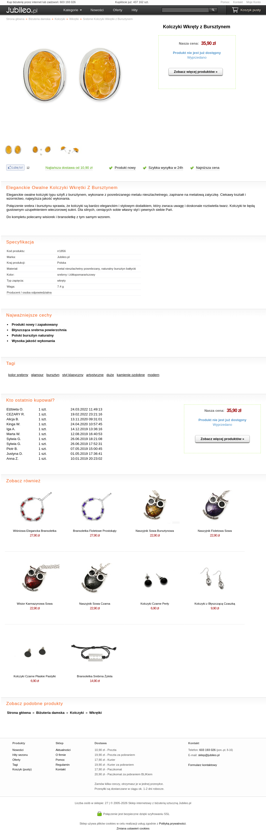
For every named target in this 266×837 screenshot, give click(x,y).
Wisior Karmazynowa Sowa (35, 603)
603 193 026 (207, 749)
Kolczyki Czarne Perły (155, 603)
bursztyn (52, 375)
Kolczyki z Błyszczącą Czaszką (215, 603)
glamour (37, 375)
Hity (135, 10)
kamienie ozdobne (131, 375)
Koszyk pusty (250, 10)
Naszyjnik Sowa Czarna (94, 603)
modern (153, 375)
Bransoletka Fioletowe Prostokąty (94, 530)
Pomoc (225, 2)
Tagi (15, 764)
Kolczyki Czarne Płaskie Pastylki (34, 676)
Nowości (97, 10)
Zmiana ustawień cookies (132, 828)
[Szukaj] (185, 10)
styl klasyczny (72, 375)
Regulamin (63, 764)
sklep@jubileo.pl (209, 755)
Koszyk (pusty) (22, 769)
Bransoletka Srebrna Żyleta (94, 676)
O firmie (61, 754)
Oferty (117, 10)
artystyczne (95, 375)
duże (110, 375)
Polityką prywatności (172, 823)
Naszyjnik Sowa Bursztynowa (155, 530)
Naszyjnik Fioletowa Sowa (215, 530)
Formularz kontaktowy (202, 764)
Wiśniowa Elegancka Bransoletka (34, 530)
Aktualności (63, 749)
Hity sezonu (20, 754)
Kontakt (238, 2)
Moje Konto (253, 2)
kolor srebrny (18, 375)
